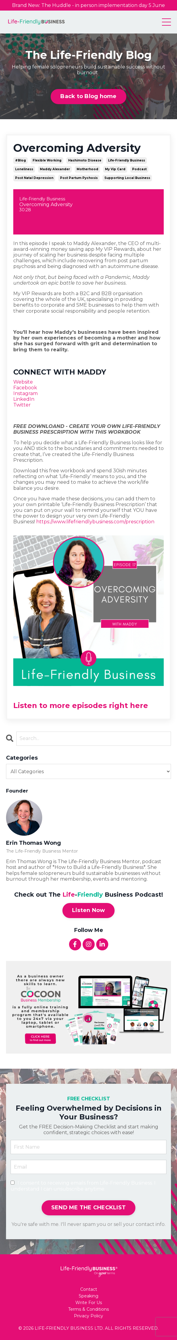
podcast (139, 169)
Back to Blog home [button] (88, 96)
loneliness (24, 169)
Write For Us (88, 1302)
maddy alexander (55, 169)
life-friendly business (126, 160)
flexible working (47, 160)
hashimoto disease (84, 160)
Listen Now (88, 910)
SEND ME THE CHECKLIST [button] (88, 1207)
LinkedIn (23, 399)
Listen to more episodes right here (80, 705)
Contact (88, 1289)
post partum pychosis (79, 178)
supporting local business (127, 178)
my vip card (115, 169)
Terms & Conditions (88, 1309)
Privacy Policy (88, 1316)
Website (23, 382)
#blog (20, 160)
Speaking (88, 1296)
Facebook (25, 388)
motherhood (87, 169)
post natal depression (34, 178)
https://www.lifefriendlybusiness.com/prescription (95, 522)
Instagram (25, 393)
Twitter (22, 405)
